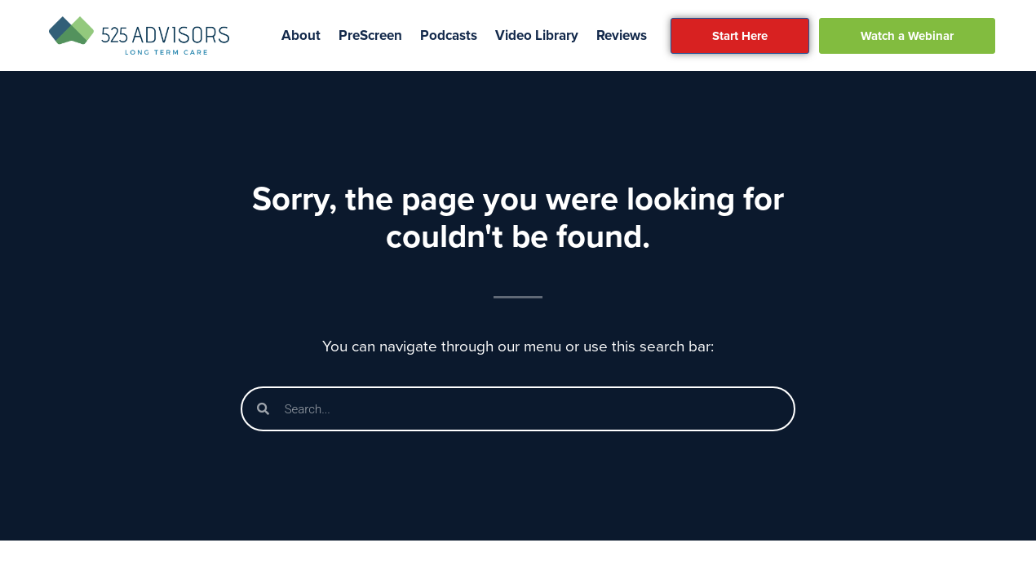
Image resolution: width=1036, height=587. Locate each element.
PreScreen (370, 35)
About (301, 35)
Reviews (621, 35)
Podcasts (448, 35)
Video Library (536, 35)
